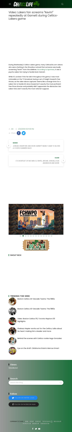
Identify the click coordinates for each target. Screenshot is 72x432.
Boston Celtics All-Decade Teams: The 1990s (36, 299)
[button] (19, 133)
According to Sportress (45, 69)
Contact (38, 421)
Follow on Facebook (24, 404)
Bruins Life (35, 423)
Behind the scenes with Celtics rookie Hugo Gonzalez (39, 338)
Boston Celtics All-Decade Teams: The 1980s (36, 309)
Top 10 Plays (46, 421)
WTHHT (31, 421)
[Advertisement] (36, 109)
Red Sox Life (57, 421)
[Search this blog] (36, 382)
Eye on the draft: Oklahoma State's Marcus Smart (38, 348)
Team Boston (44, 423)
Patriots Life (27, 423)
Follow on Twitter (24, 398)
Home (26, 421)
